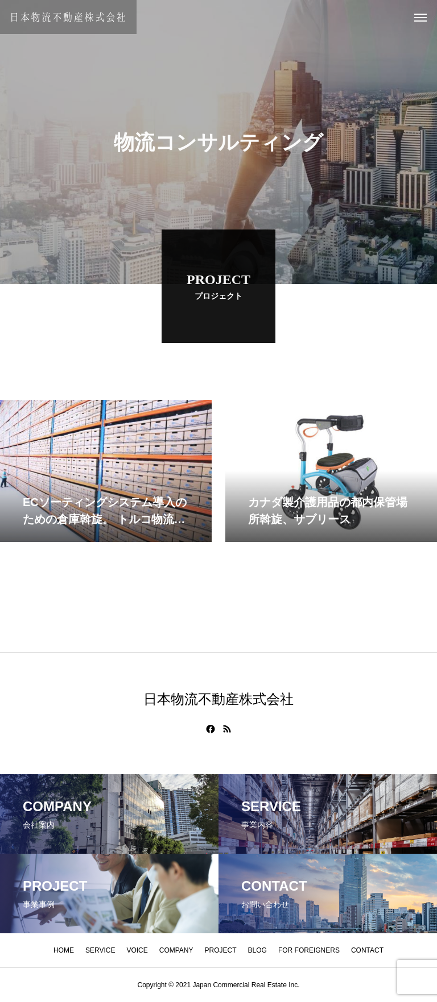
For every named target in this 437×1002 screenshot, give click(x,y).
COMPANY (176, 950)
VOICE (136, 950)
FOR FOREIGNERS (309, 950)
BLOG (257, 950)
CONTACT (367, 950)
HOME (63, 950)
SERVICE (100, 950)
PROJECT (221, 950)
